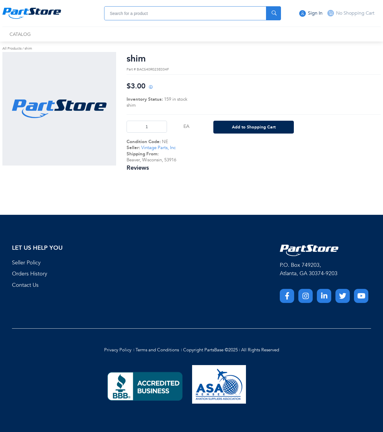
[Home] (31, 13)
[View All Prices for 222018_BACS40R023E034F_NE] (150, 87)
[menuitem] (20, 34)
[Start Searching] (273, 13)
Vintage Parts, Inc (158, 148)
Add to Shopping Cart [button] (254, 127)
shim (28, 48)
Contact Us (25, 285)
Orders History (29, 274)
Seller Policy (26, 262)
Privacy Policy (117, 350)
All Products (12, 48)
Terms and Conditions (157, 350)
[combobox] (192, 13)
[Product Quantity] (147, 127)
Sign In (311, 13)
